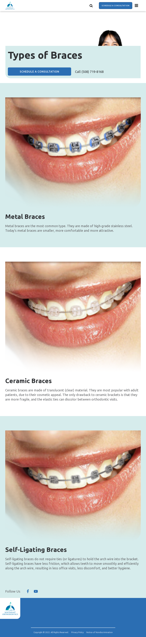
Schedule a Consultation (115, 6)
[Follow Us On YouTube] (35, 591)
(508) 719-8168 (92, 72)
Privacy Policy (77, 632)
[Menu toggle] (136, 5)
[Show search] (91, 5)
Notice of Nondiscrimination (99, 632)
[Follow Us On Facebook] (27, 591)
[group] (73, 152)
